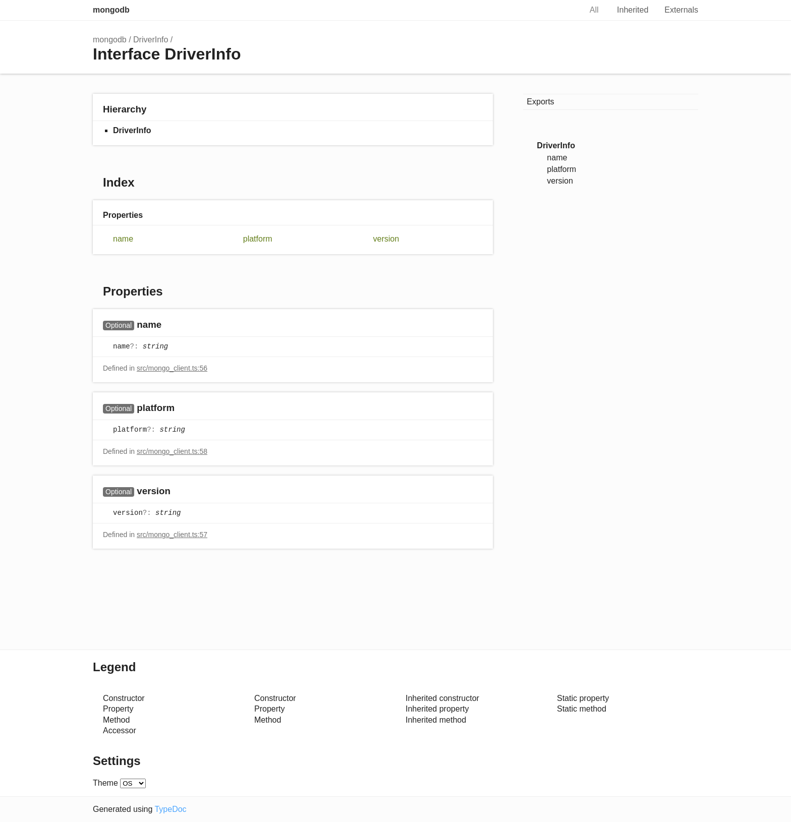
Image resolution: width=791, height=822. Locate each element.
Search (563, 10)
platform (257, 238)
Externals (681, 10)
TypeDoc (170, 809)
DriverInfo (150, 39)
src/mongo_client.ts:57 (172, 535)
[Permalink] (171, 325)
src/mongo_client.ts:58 (172, 451)
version (386, 238)
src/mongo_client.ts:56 (172, 368)
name (123, 238)
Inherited (632, 10)
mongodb (111, 10)
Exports (540, 101)
